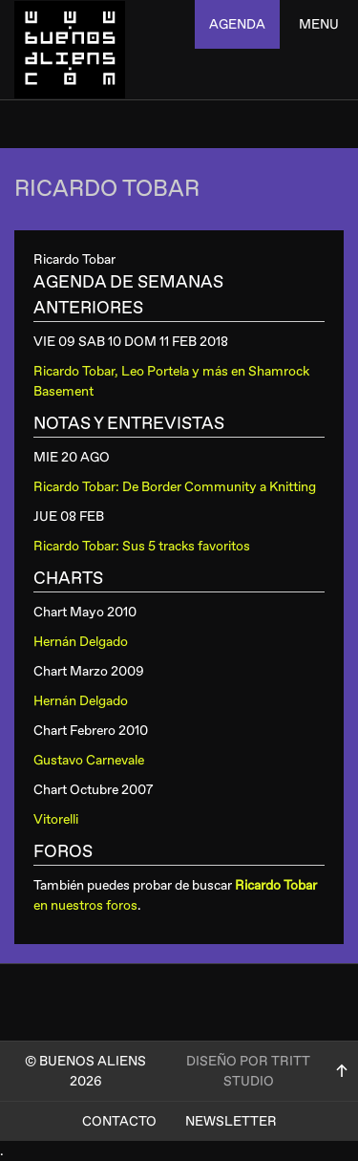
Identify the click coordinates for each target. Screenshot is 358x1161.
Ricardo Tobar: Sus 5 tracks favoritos (141, 546)
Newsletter (231, 1121)
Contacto (119, 1121)
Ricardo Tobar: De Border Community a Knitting (174, 487)
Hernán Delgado (80, 642)
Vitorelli (55, 819)
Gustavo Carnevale (88, 760)
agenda (237, 24)
